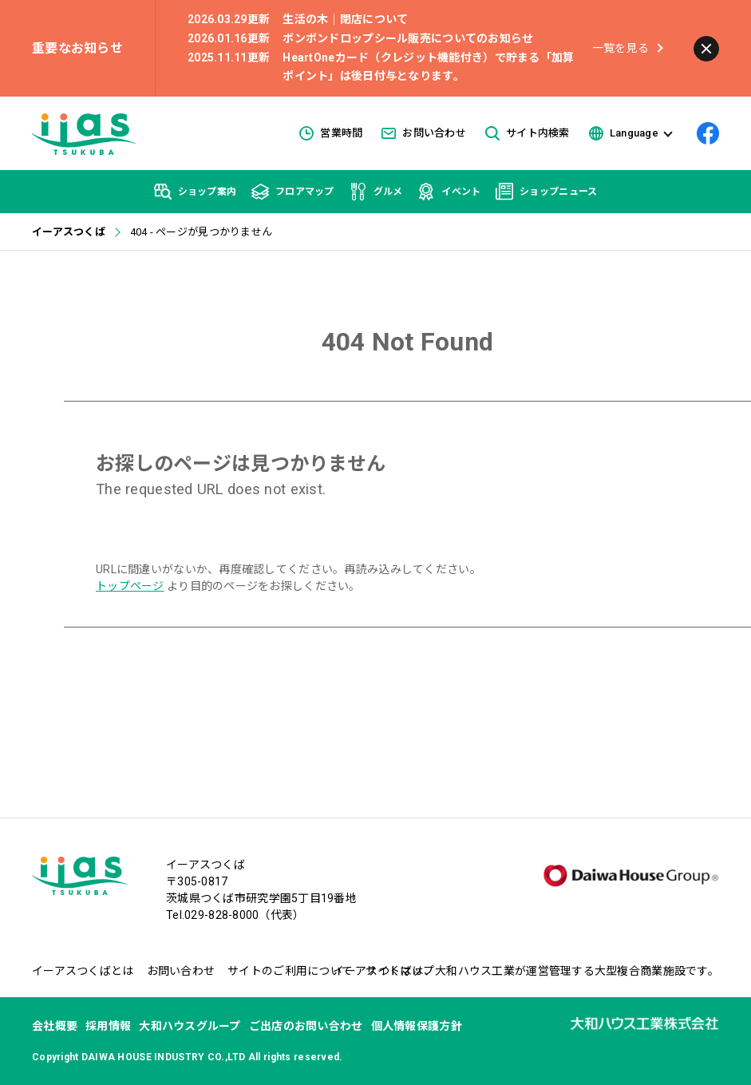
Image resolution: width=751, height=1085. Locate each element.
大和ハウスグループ (190, 1026)
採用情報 (108, 1026)
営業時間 (330, 133)
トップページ (130, 586)
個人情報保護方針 (416, 1026)
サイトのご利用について (290, 970)
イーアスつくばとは (83, 970)
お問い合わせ (423, 133)
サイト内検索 (527, 133)
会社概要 (54, 1026)
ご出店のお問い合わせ (306, 1026)
